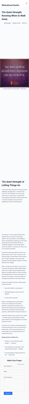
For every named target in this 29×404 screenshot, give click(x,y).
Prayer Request (8, 377)
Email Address (8, 366)
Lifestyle (24, 23)
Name (5, 371)
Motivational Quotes (10, 5)
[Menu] (26, 3)
